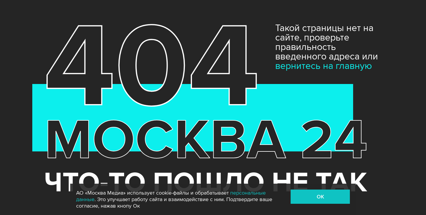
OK (320, 196)
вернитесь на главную (323, 66)
